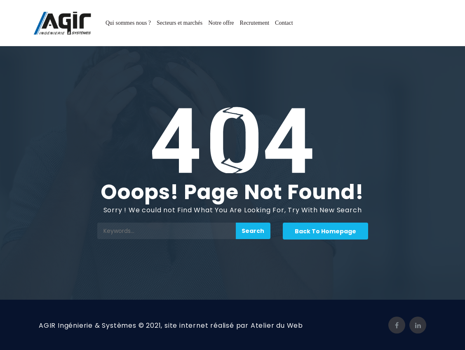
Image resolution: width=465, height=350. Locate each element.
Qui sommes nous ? (128, 23)
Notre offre (221, 23)
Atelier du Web (277, 325)
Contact (284, 23)
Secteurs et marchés (179, 23)
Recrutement (255, 23)
